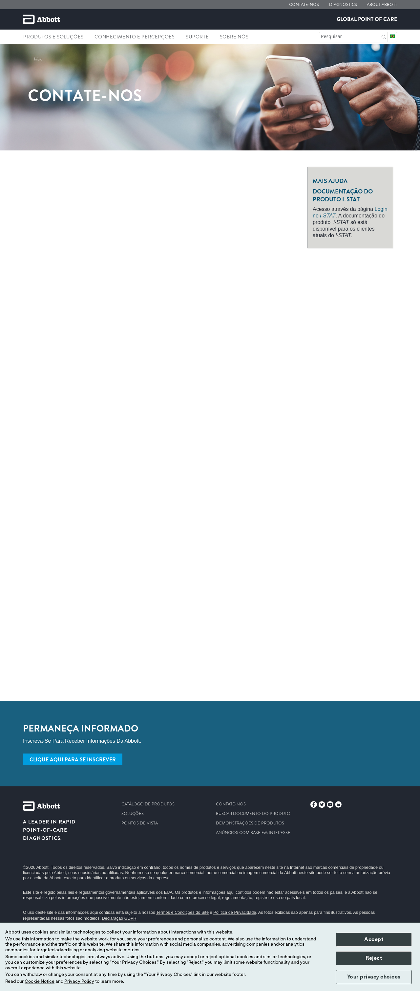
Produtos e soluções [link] (53, 37)
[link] (38, 59)
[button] (384, 36)
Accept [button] (373, 939)
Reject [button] (374, 958)
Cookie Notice (39, 981)
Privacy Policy (79, 981)
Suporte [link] (197, 37)
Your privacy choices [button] (374, 977)
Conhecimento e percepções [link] (134, 37)
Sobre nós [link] (234, 37)
